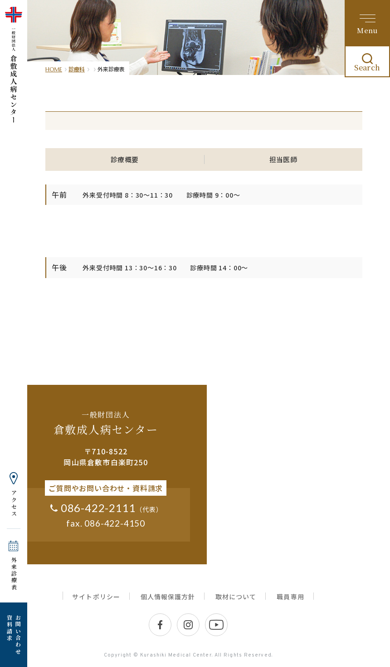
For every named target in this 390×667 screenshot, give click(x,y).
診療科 (76, 69)
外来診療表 (14, 574)
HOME (53, 69)
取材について (235, 596)
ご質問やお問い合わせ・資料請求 (106, 488)
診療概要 (125, 159)
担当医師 (283, 159)
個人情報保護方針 (168, 596)
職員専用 (290, 596)
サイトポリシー (96, 596)
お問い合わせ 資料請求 (13, 634)
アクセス (14, 503)
